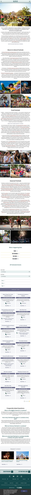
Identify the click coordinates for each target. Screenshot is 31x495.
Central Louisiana (23, 39)
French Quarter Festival (14, 58)
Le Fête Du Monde (23, 325)
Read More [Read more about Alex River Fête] (7, 395)
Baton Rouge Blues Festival (21, 185)
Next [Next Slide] (29, 458)
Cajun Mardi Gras (15, 41)
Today (15, 251)
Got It (24, 491)
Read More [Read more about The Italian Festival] (22, 350)
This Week (15, 256)
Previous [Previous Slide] (1, 458)
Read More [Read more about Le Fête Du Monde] (22, 335)
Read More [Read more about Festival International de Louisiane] (7, 352)
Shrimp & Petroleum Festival (16, 135)
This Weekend (15, 253)
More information (6, 494)
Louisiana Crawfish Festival (11, 115)
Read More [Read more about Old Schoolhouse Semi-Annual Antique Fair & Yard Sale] (7, 321)
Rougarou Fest (7, 206)
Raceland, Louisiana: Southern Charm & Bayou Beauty (24, 333)
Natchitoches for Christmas (14, 209)
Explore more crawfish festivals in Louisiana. (15, 123)
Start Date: (3, 269)
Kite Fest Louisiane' (8, 371)
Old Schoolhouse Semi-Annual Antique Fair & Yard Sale (8, 310)
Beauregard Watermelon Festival (23, 194)
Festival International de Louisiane (7, 73)
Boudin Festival (12, 141)
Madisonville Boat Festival (10, 204)
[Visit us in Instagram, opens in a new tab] (21, 476)
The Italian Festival (23, 340)
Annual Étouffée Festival (8, 356)
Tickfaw (24, 348)
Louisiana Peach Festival (16, 131)
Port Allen (8, 379)
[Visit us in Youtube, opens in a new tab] (13, 476)
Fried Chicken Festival (22, 201)
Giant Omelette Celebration (10, 145)
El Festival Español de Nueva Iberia (8, 326)
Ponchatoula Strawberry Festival (23, 295)
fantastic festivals (24, 200)
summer (6, 193)
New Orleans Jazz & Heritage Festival (9, 52)
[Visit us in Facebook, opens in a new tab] (9, 476)
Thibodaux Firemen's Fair (23, 371)
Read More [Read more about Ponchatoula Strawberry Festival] (22, 305)
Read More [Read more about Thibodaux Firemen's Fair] (22, 381)
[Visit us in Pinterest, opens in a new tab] (17, 476)
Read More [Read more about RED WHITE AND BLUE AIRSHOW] (22, 397)
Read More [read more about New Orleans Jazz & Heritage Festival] (19, 464)
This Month (14, 259)
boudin (9, 142)
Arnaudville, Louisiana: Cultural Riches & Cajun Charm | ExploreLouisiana (8, 364)
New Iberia (9, 303)
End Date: (2, 274)
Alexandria (9, 393)
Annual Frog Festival (8, 189)
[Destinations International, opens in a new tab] (11, 488)
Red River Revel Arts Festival (13, 68)
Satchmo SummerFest (5, 197)
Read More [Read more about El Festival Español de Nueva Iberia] (7, 336)
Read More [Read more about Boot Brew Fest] (22, 319)
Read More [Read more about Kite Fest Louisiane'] (7, 381)
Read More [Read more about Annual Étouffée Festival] (7, 367)
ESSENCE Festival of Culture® (16, 62)
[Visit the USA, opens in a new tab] (19, 488)
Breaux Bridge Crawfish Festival (6, 118)
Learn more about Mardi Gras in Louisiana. (15, 43)
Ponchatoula (24, 303)
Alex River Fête (8, 385)
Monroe (24, 395)
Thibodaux (24, 379)
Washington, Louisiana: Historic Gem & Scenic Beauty (8, 319)
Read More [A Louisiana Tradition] (4, 464)
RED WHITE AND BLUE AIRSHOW (23, 386)
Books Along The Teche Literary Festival (8, 295)
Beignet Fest (13, 201)
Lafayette (8, 349)
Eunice (24, 317)
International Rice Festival (21, 125)
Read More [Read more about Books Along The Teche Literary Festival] (7, 305)
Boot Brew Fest (23, 309)
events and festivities (14, 184)
